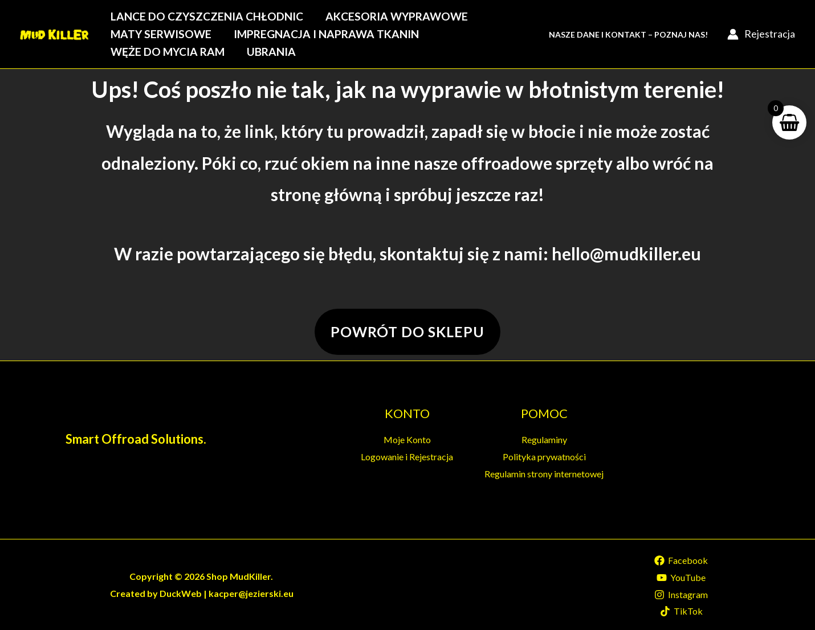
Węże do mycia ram (168, 51)
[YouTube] (681, 577)
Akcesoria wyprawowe (396, 16)
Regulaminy (544, 439)
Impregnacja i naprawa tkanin (326, 33)
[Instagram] (681, 595)
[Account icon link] (761, 33)
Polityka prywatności (544, 456)
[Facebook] (681, 560)
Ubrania (271, 51)
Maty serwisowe (161, 33)
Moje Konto (407, 439)
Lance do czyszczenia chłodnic (207, 16)
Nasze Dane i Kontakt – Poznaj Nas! (628, 34)
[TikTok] (681, 611)
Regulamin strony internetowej (544, 473)
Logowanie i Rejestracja (407, 456)
